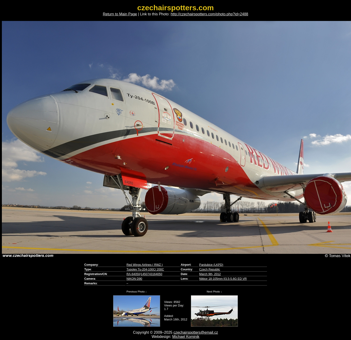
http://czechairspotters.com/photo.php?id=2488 (209, 14)
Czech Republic (209, 269)
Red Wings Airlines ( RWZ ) (144, 264)
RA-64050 (133, 274)
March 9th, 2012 (210, 274)
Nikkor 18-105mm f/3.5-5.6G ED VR (223, 278)
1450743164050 (151, 274)
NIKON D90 (134, 278)
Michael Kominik (185, 337)
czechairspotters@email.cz (195, 332)
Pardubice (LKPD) (211, 264)
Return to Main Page (120, 14)
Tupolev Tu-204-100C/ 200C (145, 269)
